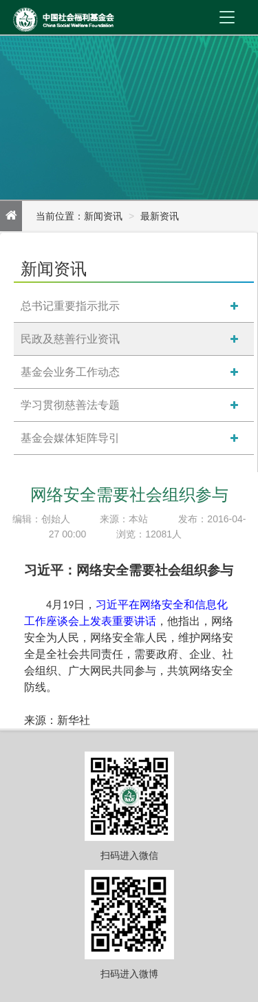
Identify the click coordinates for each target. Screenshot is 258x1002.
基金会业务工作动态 (70, 372)
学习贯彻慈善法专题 (70, 405)
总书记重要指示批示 (70, 306)
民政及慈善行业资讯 (70, 339)
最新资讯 (159, 216)
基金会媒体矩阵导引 (70, 438)
